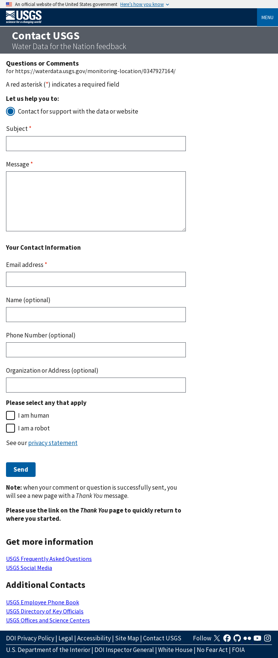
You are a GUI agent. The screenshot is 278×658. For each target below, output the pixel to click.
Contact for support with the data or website (78, 111)
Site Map (127, 638)
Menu (268, 17)
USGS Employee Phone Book (42, 602)
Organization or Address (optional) (52, 370)
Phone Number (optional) (41, 335)
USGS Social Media (29, 567)
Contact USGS (162, 638)
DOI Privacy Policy (30, 638)
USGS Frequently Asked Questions (49, 558)
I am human (33, 415)
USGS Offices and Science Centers (48, 620)
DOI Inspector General (124, 650)
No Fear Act (212, 650)
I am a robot (34, 428)
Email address (26, 265)
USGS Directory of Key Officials (45, 611)
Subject (18, 128)
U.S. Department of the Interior (48, 650)
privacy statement (53, 443)
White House (175, 650)
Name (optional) (28, 300)
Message (19, 164)
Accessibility (94, 638)
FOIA (238, 650)
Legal (65, 638)
